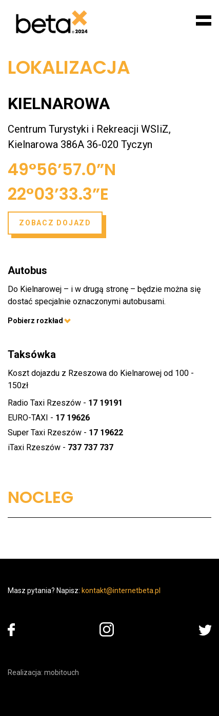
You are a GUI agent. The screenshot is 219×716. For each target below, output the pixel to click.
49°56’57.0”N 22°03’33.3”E (62, 181)
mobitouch (61, 672)
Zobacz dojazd (55, 223)
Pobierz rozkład (39, 321)
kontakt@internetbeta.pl (121, 590)
